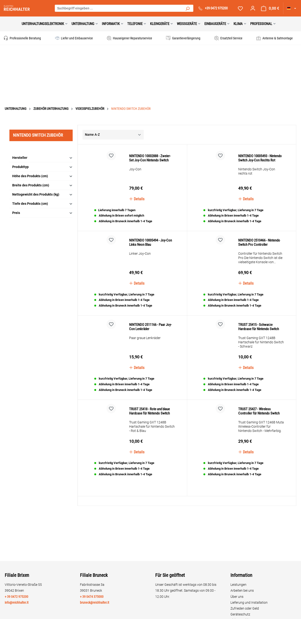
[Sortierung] (113, 121)
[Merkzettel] (240, 8)
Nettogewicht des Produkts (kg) (42, 181)
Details (136, 185)
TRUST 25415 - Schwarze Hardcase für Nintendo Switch (258, 332)
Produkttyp (42, 153)
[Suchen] (187, 8)
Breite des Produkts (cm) (42, 172)
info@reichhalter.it (16, 602)
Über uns (236, 597)
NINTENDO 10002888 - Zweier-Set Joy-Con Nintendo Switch (150, 144)
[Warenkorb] (270, 8)
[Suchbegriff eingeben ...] (118, 8)
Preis (42, 199)
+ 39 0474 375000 (91, 597)
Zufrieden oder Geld (244, 608)
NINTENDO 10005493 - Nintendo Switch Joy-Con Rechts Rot (260, 149)
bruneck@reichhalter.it (94, 602)
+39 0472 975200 (216, 8)
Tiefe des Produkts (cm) (42, 190)
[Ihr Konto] (252, 8)
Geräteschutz (240, 614)
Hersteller (42, 144)
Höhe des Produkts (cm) (42, 162)
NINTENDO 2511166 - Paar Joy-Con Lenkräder (150, 335)
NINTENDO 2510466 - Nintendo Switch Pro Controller (259, 239)
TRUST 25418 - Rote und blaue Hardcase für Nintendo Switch (149, 423)
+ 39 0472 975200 (16, 597)
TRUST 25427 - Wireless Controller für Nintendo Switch (259, 423)
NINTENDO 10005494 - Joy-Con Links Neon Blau (150, 242)
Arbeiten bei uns (242, 590)
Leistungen (238, 584)
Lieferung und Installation (249, 602)
